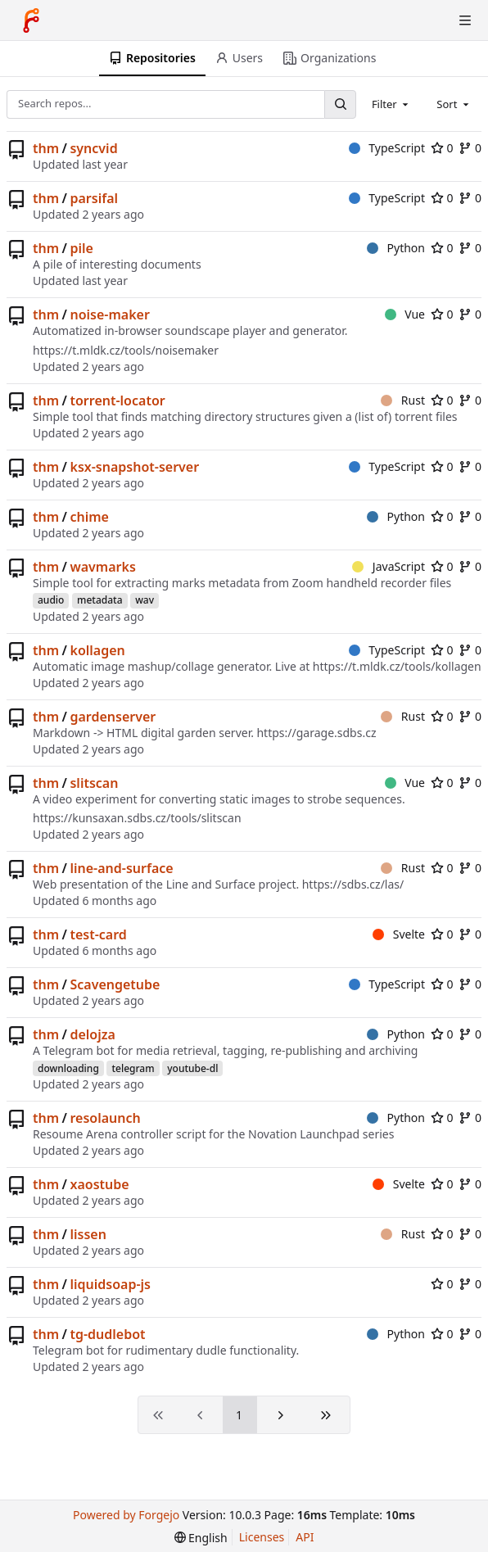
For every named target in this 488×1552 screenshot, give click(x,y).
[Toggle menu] (465, 20)
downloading (68, 1068)
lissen (88, 1234)
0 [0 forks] (470, 148)
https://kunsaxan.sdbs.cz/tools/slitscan (137, 818)
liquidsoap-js (110, 1284)
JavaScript (388, 566)
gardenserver (113, 716)
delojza (92, 1034)
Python (396, 248)
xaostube (99, 1184)
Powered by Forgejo (126, 1515)
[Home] (31, 20)
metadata (99, 600)
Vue (405, 314)
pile (81, 248)
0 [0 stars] (442, 148)
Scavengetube (115, 984)
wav (144, 600)
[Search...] (339, 104)
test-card (98, 934)
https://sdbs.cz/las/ (353, 884)
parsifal (94, 198)
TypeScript (387, 148)
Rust (403, 400)
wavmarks (102, 567)
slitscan (94, 783)
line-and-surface (121, 868)
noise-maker (109, 314)
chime (89, 517)
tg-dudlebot (107, 1334)
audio (51, 600)
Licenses (262, 1537)
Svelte (399, 934)
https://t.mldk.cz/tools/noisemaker (126, 350)
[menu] (201, 1537)
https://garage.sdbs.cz (316, 732)
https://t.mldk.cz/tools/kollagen (397, 666)
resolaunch (105, 1118)
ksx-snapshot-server (134, 467)
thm (46, 148)
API (305, 1537)
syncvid (93, 148)
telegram (132, 1068)
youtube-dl (192, 1068)
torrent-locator (117, 400)
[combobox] (391, 104)
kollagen (97, 650)
